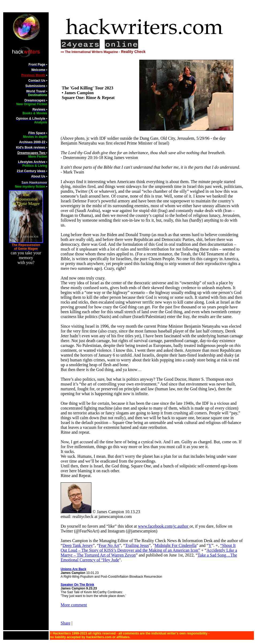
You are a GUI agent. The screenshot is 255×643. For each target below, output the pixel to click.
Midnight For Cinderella (175, 545)
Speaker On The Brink (77, 585)
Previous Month (33, 75)
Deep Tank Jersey (78, 545)
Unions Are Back (73, 569)
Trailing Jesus (137, 545)
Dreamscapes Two (31, 153)
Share (65, 623)
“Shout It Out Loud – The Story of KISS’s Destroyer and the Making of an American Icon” (148, 548)
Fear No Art (109, 545)
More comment (74, 605)
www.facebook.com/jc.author (164, 526)
